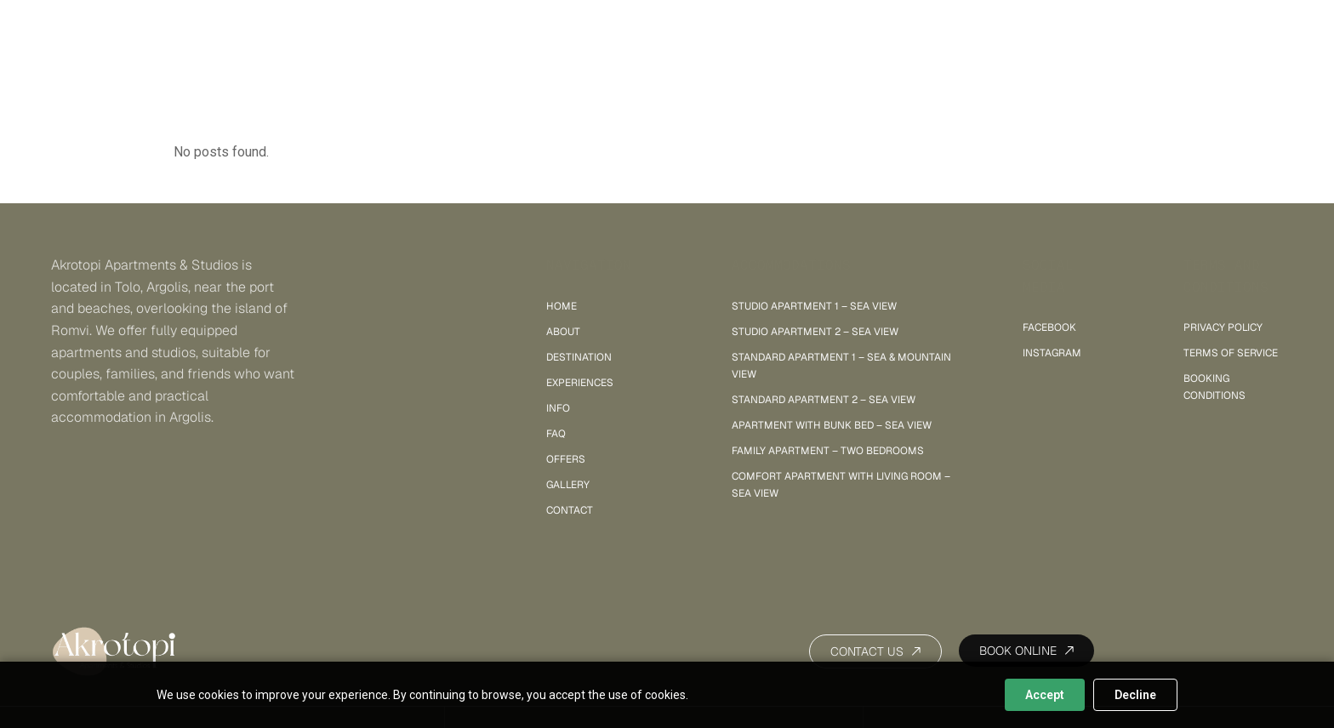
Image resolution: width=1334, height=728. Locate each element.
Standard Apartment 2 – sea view (823, 400)
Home (561, 306)
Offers (565, 459)
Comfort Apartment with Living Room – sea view (841, 484)
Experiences (579, 383)
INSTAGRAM (1052, 353)
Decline (1135, 695)
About (563, 331)
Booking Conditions (1214, 387)
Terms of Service (1230, 353)
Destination (579, 357)
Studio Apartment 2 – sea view (815, 331)
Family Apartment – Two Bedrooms (828, 451)
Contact (569, 510)
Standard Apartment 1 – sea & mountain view (841, 365)
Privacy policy (1223, 327)
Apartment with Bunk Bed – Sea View (832, 425)
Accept (1044, 695)
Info (558, 408)
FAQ (556, 434)
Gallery (568, 485)
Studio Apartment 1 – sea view (814, 306)
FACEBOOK (1049, 327)
